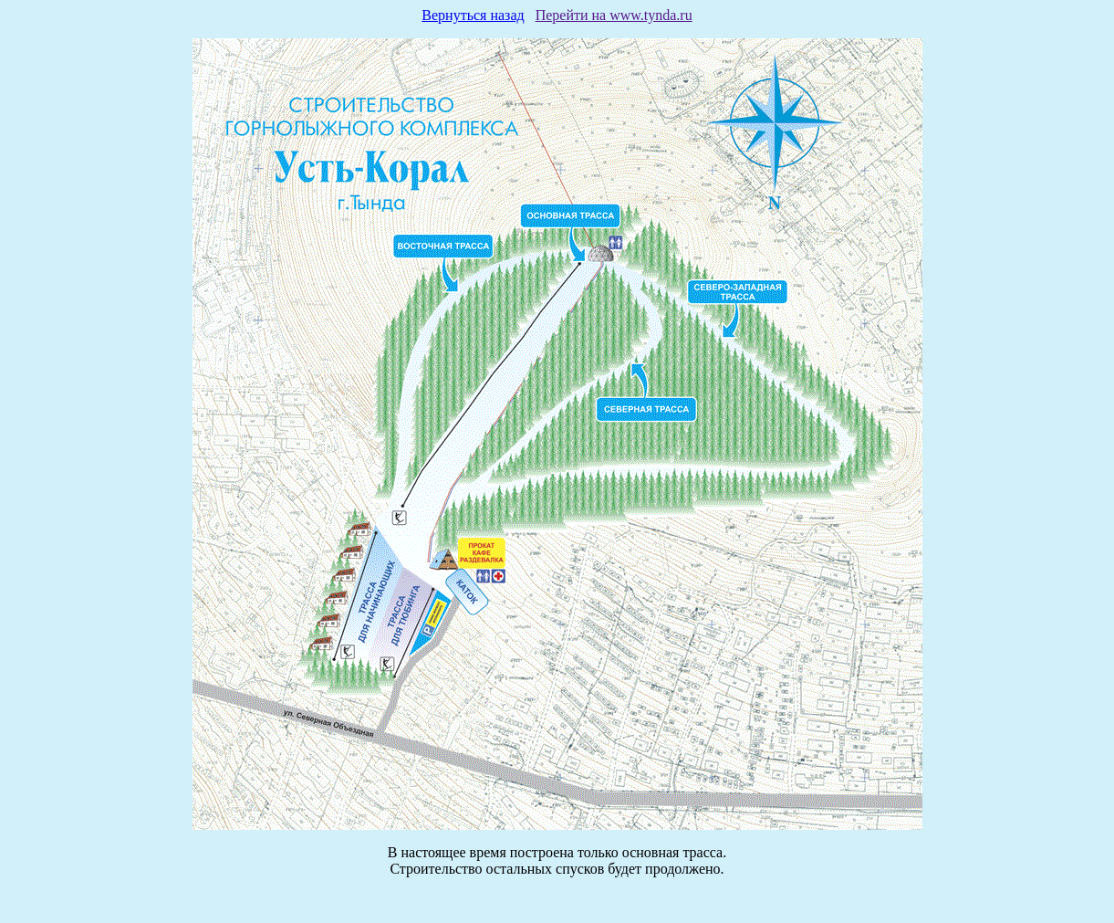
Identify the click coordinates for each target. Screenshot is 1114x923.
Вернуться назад (473, 15)
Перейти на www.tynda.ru (614, 15)
